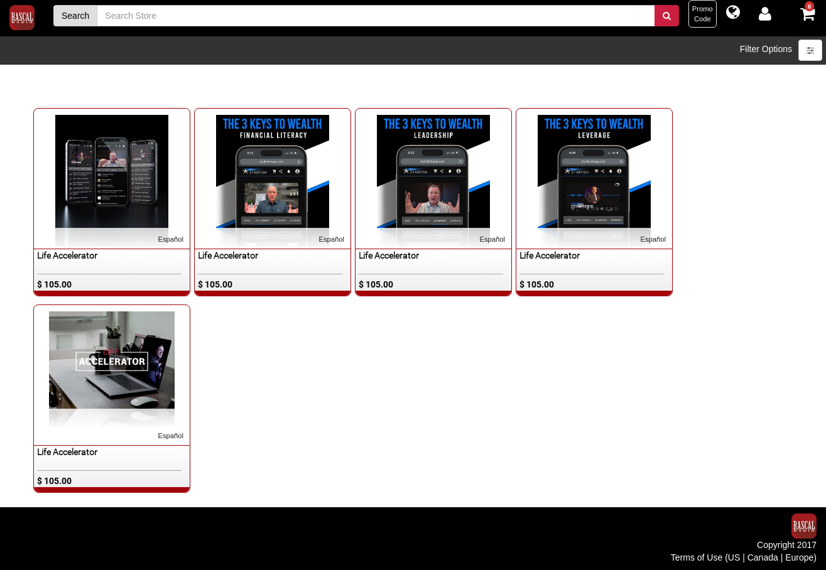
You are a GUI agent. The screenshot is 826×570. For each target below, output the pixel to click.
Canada (762, 557)
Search (75, 16)
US (734, 557)
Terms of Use (696, 557)
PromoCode (702, 14)
